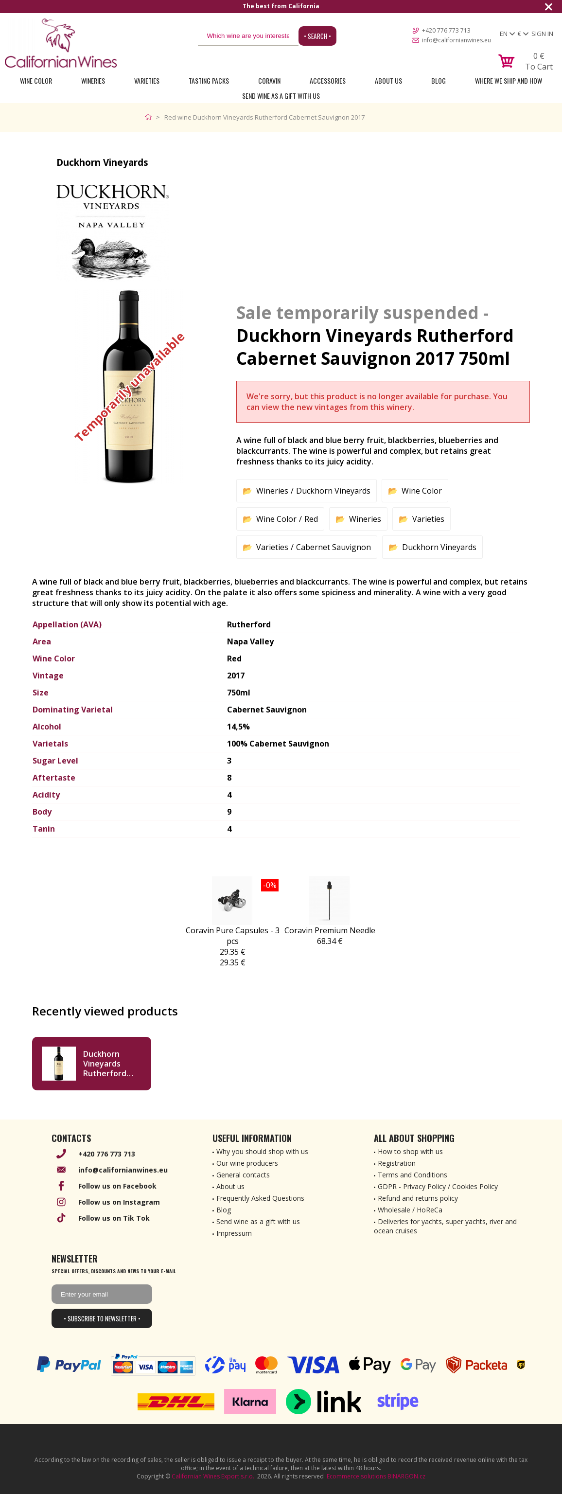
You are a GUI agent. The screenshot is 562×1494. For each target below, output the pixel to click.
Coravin (269, 80)
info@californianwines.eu (456, 40)
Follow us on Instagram (119, 1202)
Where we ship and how (508, 80)
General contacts (243, 1174)
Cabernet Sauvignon (333, 547)
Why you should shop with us (262, 1151)
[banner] (61, 43)
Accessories (328, 80)
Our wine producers (247, 1163)
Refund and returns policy (418, 1198)
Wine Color (36, 80)
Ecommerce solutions (356, 1476)
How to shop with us (410, 1151)
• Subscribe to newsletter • (102, 1318)
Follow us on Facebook (117, 1186)
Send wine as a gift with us (281, 95)
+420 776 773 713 (446, 30)
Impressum (234, 1233)
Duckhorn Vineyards (333, 490)
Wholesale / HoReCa (410, 1209)
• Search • (317, 36)
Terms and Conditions (412, 1174)
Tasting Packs (209, 80)
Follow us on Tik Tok (114, 1218)
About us (230, 1186)
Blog (438, 80)
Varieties (146, 80)
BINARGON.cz (406, 1476)
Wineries (93, 80)
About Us (388, 80)
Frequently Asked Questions (260, 1198)
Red (311, 519)
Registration (397, 1163)
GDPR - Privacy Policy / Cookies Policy (438, 1186)
